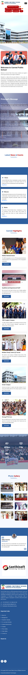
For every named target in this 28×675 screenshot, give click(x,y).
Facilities (3, 626)
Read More (4, 184)
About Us (3, 615)
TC (21, 11)
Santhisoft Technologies (11, 672)
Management (4, 617)
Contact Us (4, 633)
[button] (26, 3)
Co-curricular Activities (6, 622)
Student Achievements (6, 624)
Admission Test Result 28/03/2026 (13, 8)
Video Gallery (4, 631)
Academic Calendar (5, 619)
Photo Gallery (4, 628)
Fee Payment (16, 11)
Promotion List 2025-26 (13, 6)
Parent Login (8, 11)
